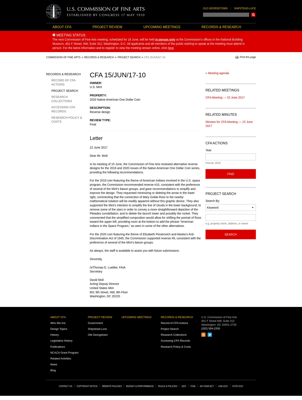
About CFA (61, 27)
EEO (184, 386)
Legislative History (61, 340)
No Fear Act (207, 386)
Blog (53, 370)
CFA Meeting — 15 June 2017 (225, 97)
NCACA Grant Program (64, 352)
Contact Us (65, 386)
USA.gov (223, 386)
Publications (57, 346)
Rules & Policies (167, 386)
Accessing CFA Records (63, 109)
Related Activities (60, 358)
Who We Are (58, 323)
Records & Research (221, 27)
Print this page (248, 57)
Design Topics (58, 328)
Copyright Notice (87, 386)
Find (230, 174)
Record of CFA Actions (63, 82)
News (53, 364)
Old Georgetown (215, 8)
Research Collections (61, 99)
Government (95, 323)
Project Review (107, 27)
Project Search (64, 90)
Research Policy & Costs (66, 120)
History (54, 334)
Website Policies (112, 386)
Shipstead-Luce (245, 8)
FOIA (193, 386)
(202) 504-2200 (210, 328)
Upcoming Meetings (161, 27)
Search (253, 15)
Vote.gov (237, 386)
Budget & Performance (140, 386)
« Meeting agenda (217, 73)
